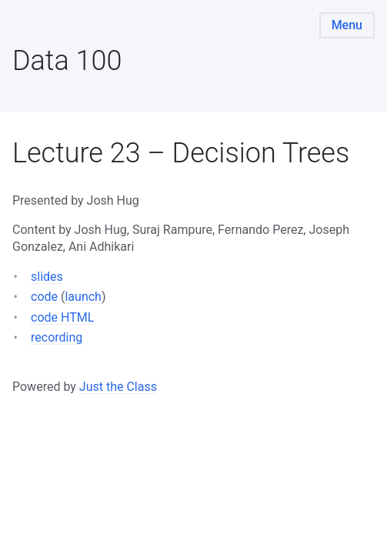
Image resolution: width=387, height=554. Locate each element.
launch (83, 296)
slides (47, 276)
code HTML (62, 317)
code (44, 296)
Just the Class (118, 386)
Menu (347, 25)
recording (56, 337)
